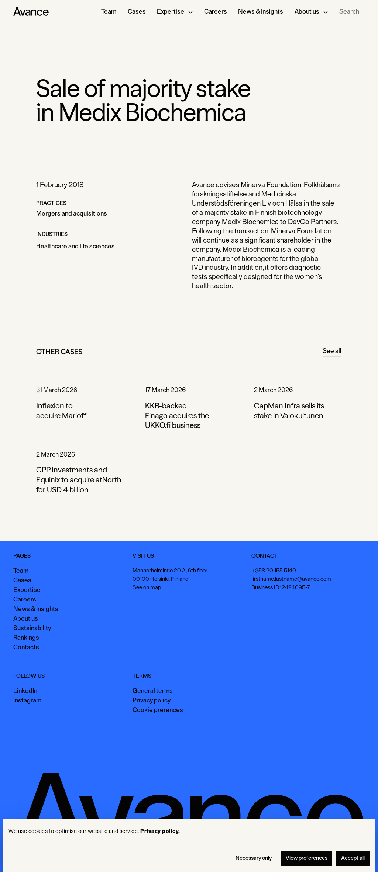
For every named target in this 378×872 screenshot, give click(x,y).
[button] (175, 12)
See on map (147, 587)
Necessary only (254, 858)
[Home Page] (31, 12)
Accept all (353, 858)
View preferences (306, 858)
